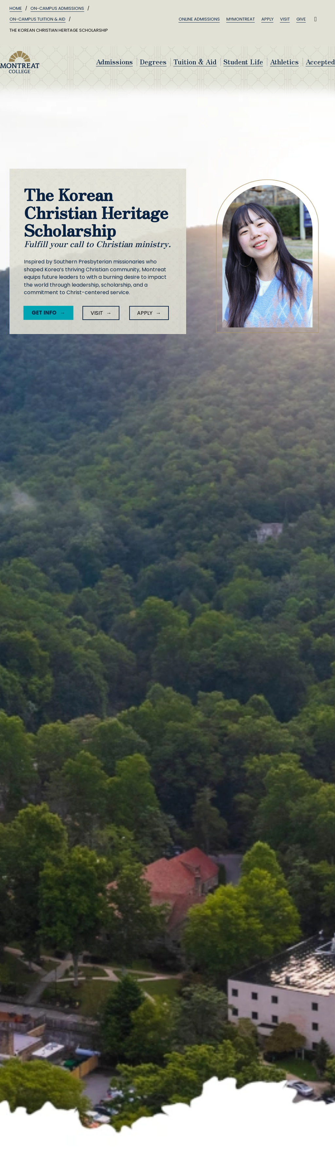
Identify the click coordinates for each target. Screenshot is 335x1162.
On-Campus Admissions (57, 8)
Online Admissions (199, 19)
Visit (285, 19)
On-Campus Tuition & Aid (37, 19)
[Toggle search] (316, 19)
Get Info (43, 313)
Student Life (243, 62)
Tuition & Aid (195, 62)
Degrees (153, 62)
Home (15, 8)
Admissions (114, 62)
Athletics (284, 62)
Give (301, 19)
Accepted (320, 62)
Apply (267, 19)
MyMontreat (240, 19)
